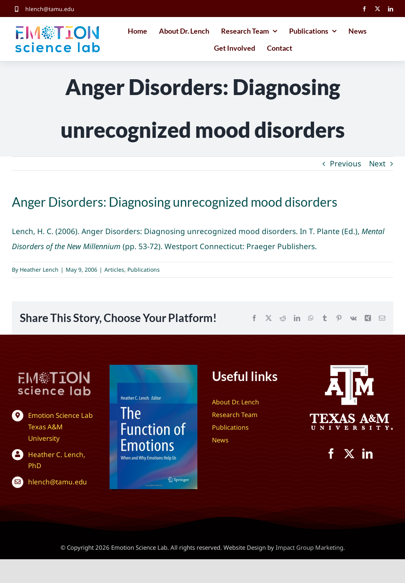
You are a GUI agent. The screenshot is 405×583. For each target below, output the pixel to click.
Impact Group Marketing (309, 547)
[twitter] (377, 8)
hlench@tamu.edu (49, 9)
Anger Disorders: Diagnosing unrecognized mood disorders (188, 231)
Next (377, 163)
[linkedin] (390, 8)
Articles (114, 269)
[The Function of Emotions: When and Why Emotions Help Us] (153, 368)
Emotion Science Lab (60, 415)
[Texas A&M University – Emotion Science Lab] (349, 368)
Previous (345, 163)
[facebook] (364, 8)
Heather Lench (39, 269)
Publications (143, 269)
